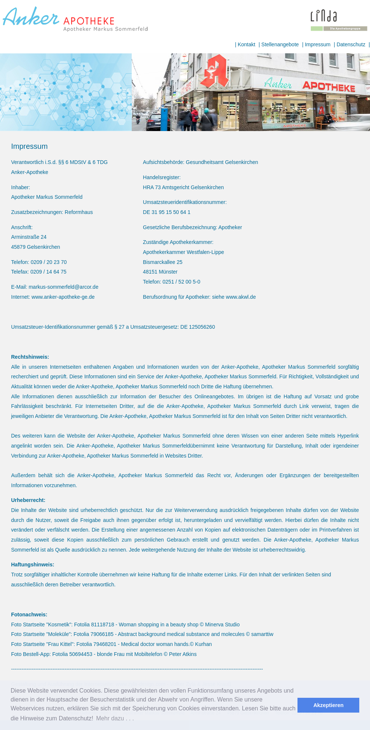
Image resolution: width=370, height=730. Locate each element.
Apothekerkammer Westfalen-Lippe (183, 252)
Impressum (317, 44)
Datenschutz (351, 44)
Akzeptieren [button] (328, 705)
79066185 (102, 634)
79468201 (104, 644)
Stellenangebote (280, 44)
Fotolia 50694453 (72, 654)
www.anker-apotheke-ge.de (62, 297)
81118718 (102, 624)
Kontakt (246, 44)
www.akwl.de (241, 297)
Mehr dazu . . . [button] (115, 718)
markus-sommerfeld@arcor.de (63, 287)
